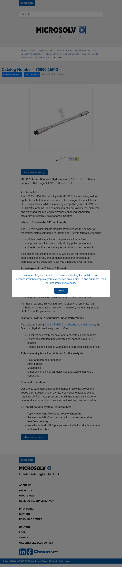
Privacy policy (68, 283)
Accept (61, 290)
